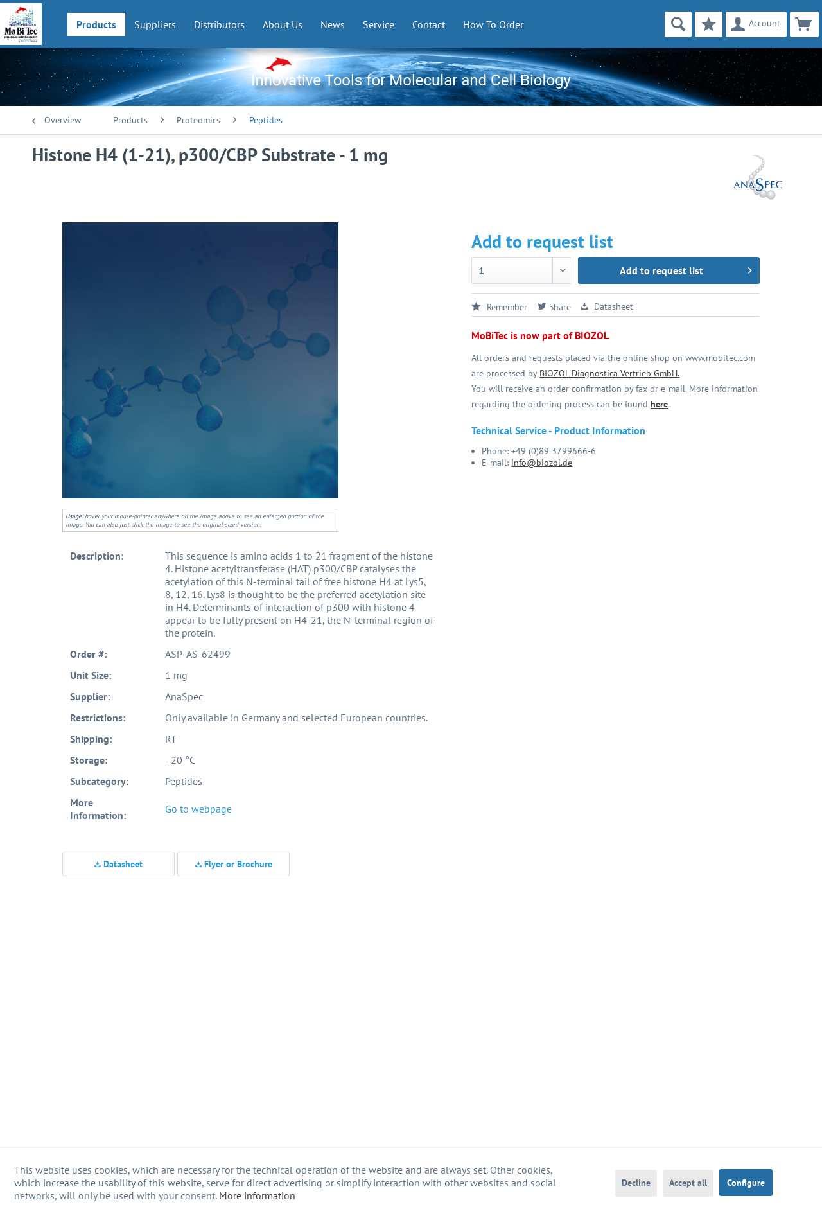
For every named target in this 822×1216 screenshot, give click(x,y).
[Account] (756, 24)
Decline (636, 1182)
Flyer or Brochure (233, 864)
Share (554, 307)
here (659, 404)
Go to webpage (198, 808)
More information (257, 1195)
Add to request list (686, 268)
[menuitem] (96, 24)
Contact (428, 24)
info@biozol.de (541, 462)
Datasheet (118, 864)
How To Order (493, 24)
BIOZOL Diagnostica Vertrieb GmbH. (609, 373)
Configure (746, 1182)
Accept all (688, 1182)
